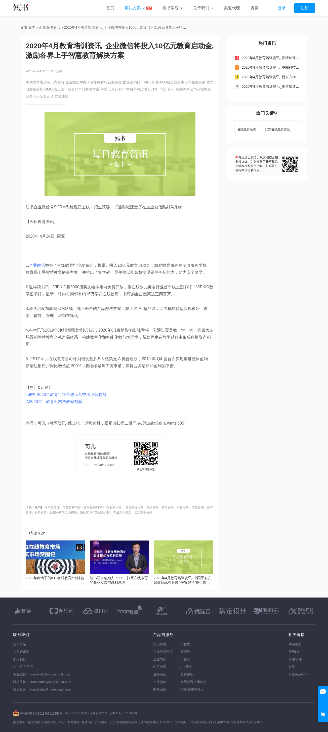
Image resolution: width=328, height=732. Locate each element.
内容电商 (159, 667)
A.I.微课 (186, 667)
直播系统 (159, 674)
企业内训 (159, 659)
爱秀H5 (294, 652)
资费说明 (186, 674)
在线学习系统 (163, 652)
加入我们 (19, 659)
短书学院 (170, 8)
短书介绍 (19, 644)
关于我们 (201, 8)
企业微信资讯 (49, 27)
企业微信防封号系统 (164, 207)
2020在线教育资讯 (277, 129)
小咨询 (185, 659)
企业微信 (28, 27)
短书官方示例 (23, 667)
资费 (255, 8)
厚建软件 (295, 659)
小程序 (185, 644)
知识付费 (159, 644)
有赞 (292, 667)
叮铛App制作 (298, 674)
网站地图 (295, 644)
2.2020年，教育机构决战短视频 (54, 401)
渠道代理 (232, 8)
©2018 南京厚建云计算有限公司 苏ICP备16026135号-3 (102, 713)
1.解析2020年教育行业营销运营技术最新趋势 (66, 394)
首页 (110, 8)
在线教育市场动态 (193, 682)
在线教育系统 (247, 129)
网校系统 (159, 689)
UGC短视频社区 (192, 689)
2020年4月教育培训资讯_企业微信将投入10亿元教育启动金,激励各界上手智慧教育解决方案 (127, 27)
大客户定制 (21, 652)
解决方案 (133, 8)
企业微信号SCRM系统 (54, 207)
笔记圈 (185, 652)
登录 (282, 8)
